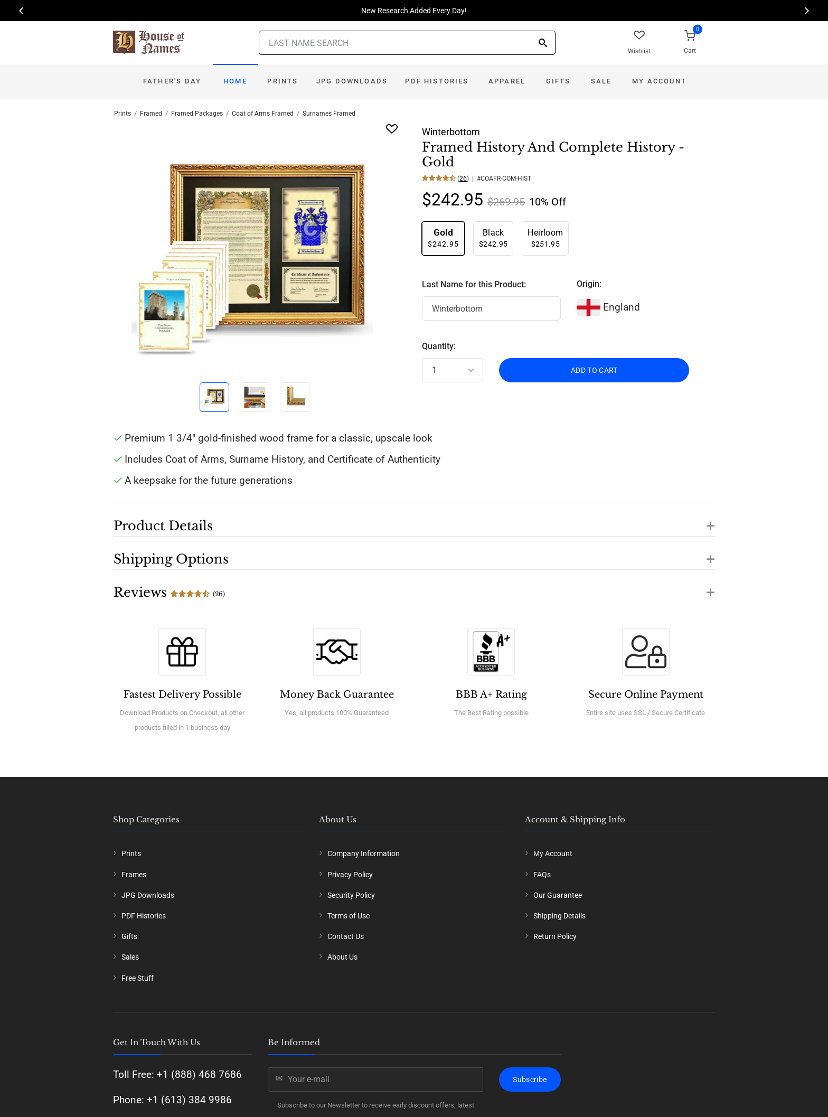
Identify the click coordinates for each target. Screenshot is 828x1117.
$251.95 (545, 238)
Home (235, 81)
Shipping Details (559, 916)
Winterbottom (451, 131)
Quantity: (439, 346)
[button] (414, 519)
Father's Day (172, 81)
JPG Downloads (352, 81)
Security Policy (351, 895)
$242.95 (443, 238)
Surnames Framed (329, 113)
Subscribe (530, 1079)
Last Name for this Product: (474, 284)
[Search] (542, 43)
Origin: (589, 284)
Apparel (506, 81)
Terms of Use (348, 916)
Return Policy (555, 936)
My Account (659, 81)
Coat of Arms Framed (263, 113)
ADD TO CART (594, 370)
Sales (130, 957)
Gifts (558, 81)
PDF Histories (436, 81)
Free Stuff (137, 978)
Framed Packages (197, 113)
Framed (151, 113)
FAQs (542, 874)
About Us (342, 957)
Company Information (363, 853)
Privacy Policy (350, 874)
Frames (133, 874)
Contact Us (345, 936)
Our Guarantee (557, 895)
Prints (282, 81)
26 (463, 178)
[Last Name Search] (407, 43)
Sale (601, 81)
